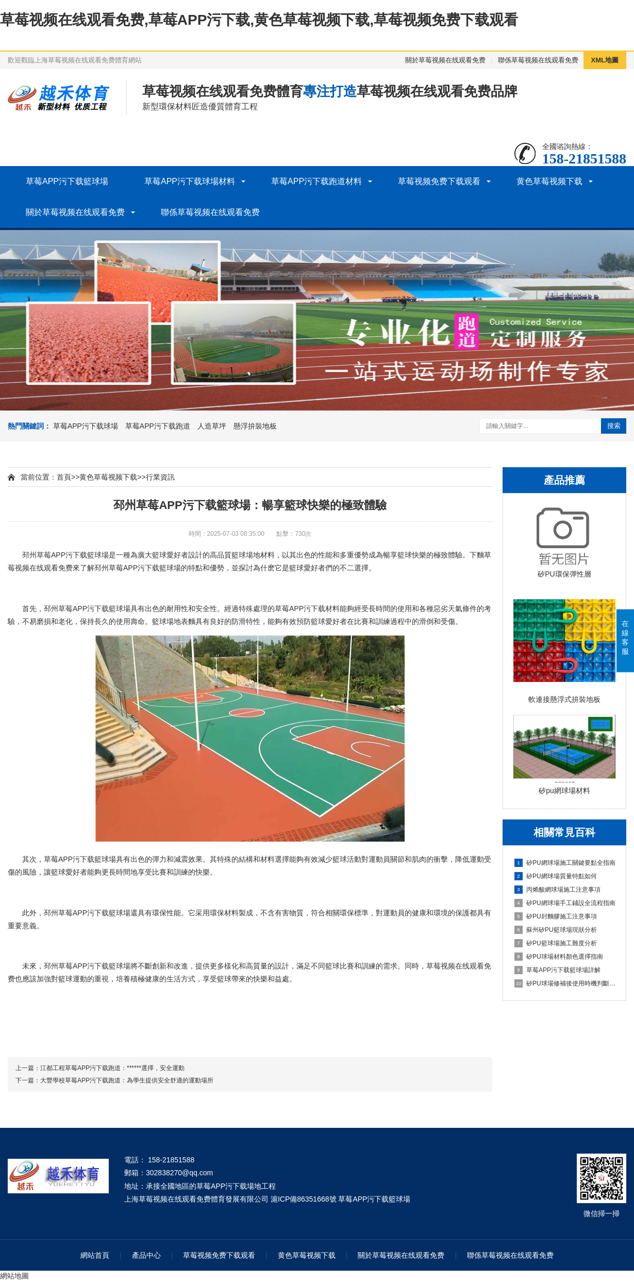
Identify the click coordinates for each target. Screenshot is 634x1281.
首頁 (64, 477)
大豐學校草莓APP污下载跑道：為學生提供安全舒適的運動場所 (126, 1080)
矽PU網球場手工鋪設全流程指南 (564, 903)
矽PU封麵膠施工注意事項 (555, 916)
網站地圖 (14, 1276)
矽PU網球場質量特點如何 (555, 876)
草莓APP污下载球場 (85, 426)
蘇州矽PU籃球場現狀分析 (555, 930)
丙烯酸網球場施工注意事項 (557, 889)
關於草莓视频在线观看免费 (445, 60)
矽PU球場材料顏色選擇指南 (558, 956)
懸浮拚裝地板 (255, 426)
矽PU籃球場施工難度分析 (555, 943)
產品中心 (146, 1255)
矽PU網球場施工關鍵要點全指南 (564, 863)
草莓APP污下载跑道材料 (316, 181)
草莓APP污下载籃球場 (67, 181)
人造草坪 (211, 426)
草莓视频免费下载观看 (439, 181)
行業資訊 (160, 477)
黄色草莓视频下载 (549, 181)
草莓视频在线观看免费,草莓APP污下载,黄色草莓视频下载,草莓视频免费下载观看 (259, 20)
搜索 (614, 426)
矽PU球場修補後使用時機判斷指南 (564, 983)
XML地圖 (605, 60)
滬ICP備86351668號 (304, 1199)
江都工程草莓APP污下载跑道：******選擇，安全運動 (112, 1068)
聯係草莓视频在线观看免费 (538, 60)
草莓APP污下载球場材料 (189, 181)
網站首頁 (94, 1255)
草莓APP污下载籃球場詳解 (557, 970)
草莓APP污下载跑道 (157, 426)
